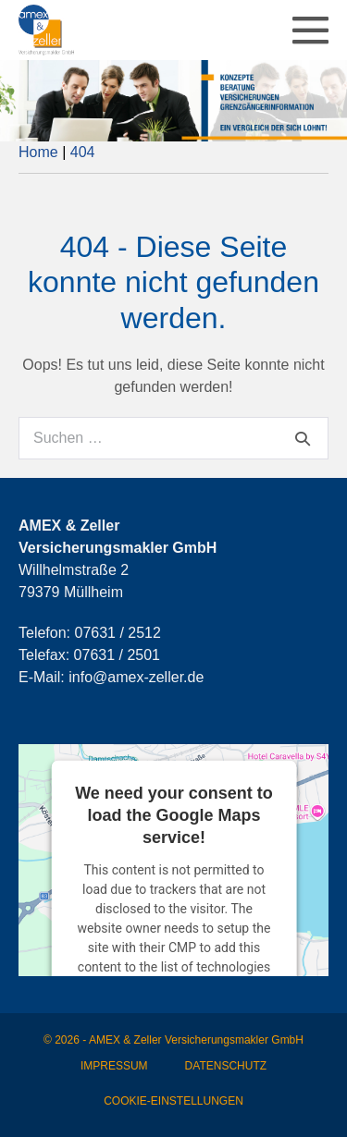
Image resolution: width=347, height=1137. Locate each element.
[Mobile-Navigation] (310, 30)
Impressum (114, 1065)
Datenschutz (225, 1065)
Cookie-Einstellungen (173, 1100)
